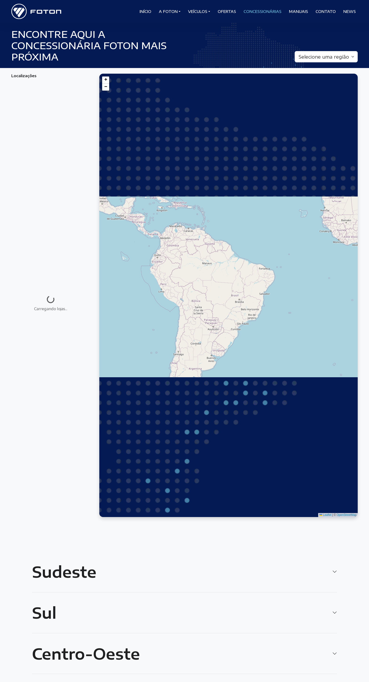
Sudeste (64, 571)
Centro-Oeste (86, 653)
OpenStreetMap (347, 515)
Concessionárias (262, 11)
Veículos (197, 11)
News (349, 11)
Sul (44, 612)
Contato (326, 11)
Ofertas (227, 11)
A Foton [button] (168, 11)
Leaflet (325, 515)
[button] (105, 80)
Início (145, 11)
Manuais (298, 11)
